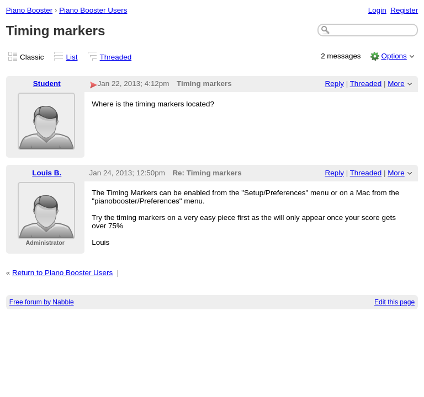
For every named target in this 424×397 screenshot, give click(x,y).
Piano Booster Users (93, 10)
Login (377, 10)
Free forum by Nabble (41, 302)
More (396, 83)
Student (47, 83)
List (72, 57)
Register (404, 10)
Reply (334, 83)
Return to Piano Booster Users (62, 273)
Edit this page (394, 302)
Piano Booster (29, 10)
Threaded (116, 57)
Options (393, 56)
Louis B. (46, 173)
